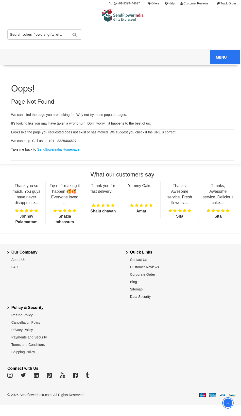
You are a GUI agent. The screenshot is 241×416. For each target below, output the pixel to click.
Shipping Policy (23, 352)
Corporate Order (142, 274)
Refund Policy (22, 315)
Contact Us (138, 260)
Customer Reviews (194, 3)
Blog (133, 282)
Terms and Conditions (28, 345)
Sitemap (136, 289)
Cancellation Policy (25, 322)
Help (169, 3)
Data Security (140, 297)
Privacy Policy (22, 330)
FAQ (14, 267)
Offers (153, 3)
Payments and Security (29, 337)
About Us (18, 260)
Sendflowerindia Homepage (58, 149)
